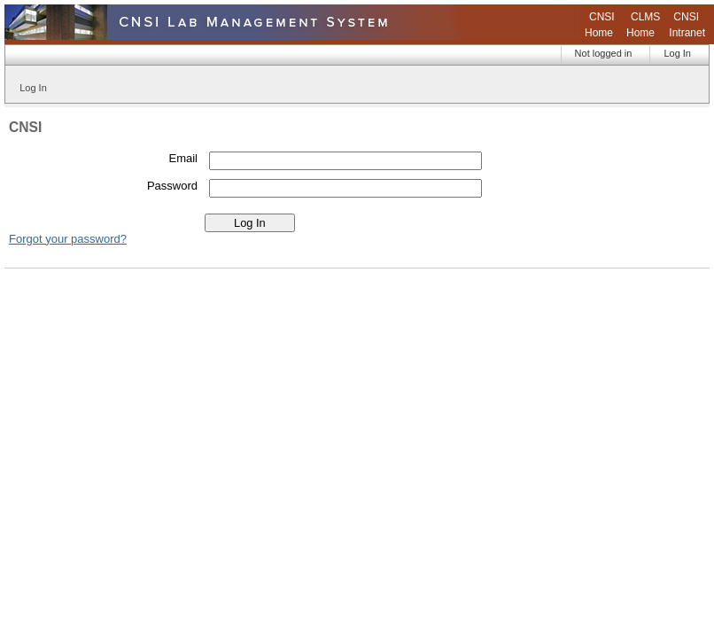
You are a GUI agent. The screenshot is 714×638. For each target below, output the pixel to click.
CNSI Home (600, 25)
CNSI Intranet (687, 25)
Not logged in (604, 53)
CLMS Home (643, 25)
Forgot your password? (68, 238)
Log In (677, 53)
